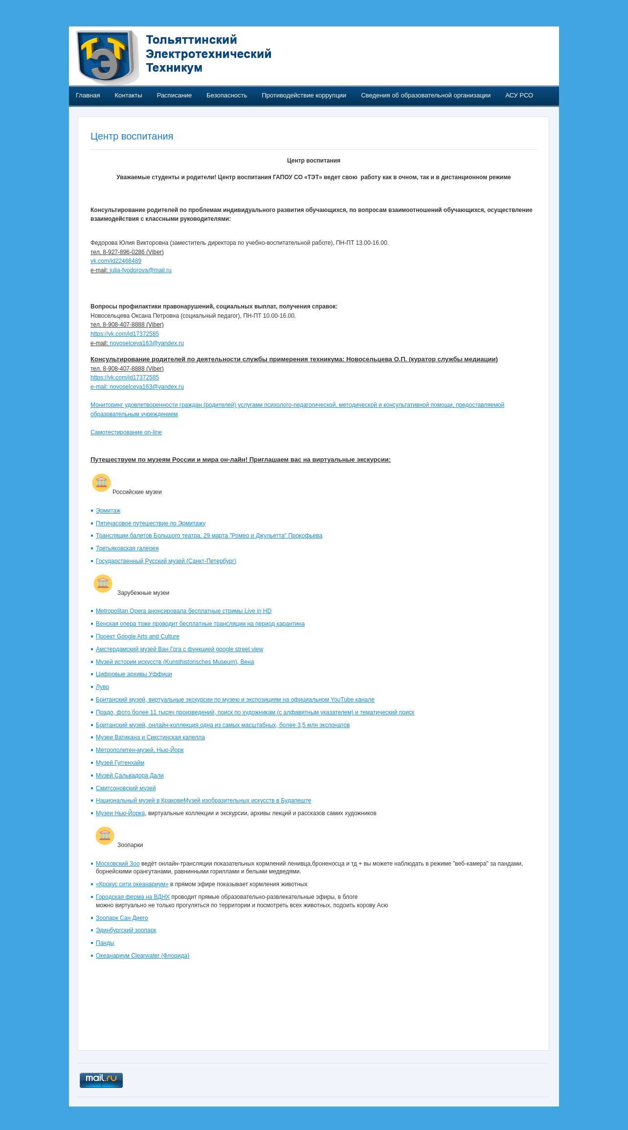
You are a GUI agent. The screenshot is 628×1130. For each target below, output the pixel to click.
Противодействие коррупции (304, 95)
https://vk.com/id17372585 (124, 333)
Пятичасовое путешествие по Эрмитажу (150, 523)
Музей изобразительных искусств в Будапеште (247, 800)
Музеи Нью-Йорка (120, 813)
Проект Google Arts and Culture (137, 636)
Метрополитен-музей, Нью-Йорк (139, 750)
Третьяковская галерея (127, 548)
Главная (88, 95)
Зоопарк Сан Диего (122, 918)
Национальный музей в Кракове (139, 800)
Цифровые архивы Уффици (134, 674)
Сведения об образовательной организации (426, 95)
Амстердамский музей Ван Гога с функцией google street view (179, 649)
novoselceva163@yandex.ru (147, 343)
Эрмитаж (108, 510)
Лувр (102, 686)
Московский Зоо (118, 863)
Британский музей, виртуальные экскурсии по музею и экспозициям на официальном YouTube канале (235, 699)
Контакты (128, 95)
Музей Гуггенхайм (120, 762)
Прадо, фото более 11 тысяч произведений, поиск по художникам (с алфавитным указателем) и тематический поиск (255, 712)
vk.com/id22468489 (115, 261)
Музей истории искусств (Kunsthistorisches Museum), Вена (175, 662)
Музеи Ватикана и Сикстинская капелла (150, 737)
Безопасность (226, 95)
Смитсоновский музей (126, 788)
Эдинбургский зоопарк (126, 930)
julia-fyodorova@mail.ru (140, 270)
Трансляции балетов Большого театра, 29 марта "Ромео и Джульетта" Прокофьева (209, 535)
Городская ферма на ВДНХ (133, 897)
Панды (105, 943)
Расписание (174, 95)
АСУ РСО (519, 95)
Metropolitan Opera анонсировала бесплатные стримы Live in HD (183, 611)
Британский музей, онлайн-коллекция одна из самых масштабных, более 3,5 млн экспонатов (223, 725)
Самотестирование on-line (126, 432)
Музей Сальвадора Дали (130, 775)
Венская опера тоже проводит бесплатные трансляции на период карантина (200, 623)
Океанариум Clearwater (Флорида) (142, 955)
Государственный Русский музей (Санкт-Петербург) (166, 561)
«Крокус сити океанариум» (132, 884)
